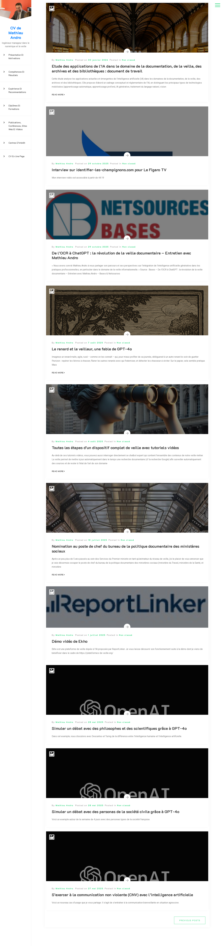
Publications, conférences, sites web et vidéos (18, 126)
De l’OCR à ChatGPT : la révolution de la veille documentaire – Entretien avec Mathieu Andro (121, 265)
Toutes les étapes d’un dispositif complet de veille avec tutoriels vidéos (115, 457)
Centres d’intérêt (17, 142)
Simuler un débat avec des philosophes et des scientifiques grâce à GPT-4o (119, 738)
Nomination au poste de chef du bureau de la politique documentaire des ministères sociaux (125, 559)
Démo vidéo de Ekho (69, 651)
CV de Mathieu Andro (15, 33)
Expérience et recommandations (17, 90)
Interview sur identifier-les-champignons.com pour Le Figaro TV (109, 180)
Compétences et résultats (16, 73)
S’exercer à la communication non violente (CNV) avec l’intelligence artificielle (122, 905)
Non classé (128, 60)
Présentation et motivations (16, 56)
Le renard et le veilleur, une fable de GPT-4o (92, 359)
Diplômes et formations (14, 107)
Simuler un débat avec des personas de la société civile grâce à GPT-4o (115, 821)
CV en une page (16, 156)
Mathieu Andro (64, 60)
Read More (58, 94)
